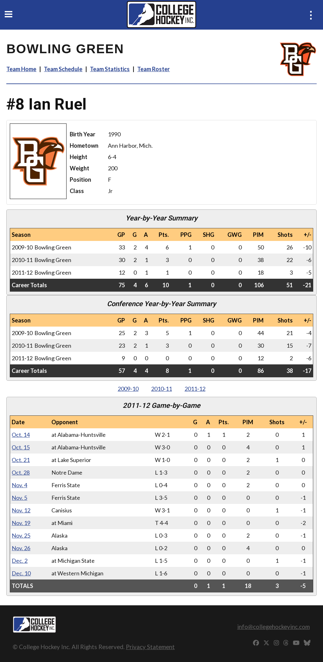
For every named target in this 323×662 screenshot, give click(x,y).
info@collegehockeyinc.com (273, 626)
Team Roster (153, 69)
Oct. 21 (21, 459)
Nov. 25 (21, 535)
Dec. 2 (19, 560)
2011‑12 (195, 388)
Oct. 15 (21, 447)
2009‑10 (128, 388)
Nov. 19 (21, 522)
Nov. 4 (19, 485)
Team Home (21, 69)
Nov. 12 (21, 510)
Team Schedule (63, 69)
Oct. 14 (21, 434)
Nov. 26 (21, 548)
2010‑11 (161, 388)
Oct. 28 (21, 472)
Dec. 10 (21, 573)
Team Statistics (110, 69)
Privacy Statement (150, 646)
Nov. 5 (19, 497)
